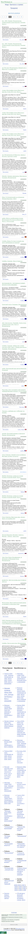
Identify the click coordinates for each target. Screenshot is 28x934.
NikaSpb (24, 193)
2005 (20, 886)
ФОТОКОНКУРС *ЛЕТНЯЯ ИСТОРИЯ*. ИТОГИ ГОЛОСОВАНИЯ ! (13, 284)
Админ (24, 108)
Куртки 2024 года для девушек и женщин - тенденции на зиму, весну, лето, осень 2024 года (21, 711)
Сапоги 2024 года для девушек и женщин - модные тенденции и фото (20, 800)
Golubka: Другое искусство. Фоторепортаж (14, 643)
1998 (24, 890)
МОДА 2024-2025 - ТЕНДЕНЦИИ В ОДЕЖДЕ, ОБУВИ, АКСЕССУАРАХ (12, 915)
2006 (16, 886)
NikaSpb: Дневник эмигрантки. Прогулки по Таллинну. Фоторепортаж (14, 176)
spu (23, 86)
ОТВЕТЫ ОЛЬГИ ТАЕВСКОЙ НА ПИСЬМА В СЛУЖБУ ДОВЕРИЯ (12, 918)
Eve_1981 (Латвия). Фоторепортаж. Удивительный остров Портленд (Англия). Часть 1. (13, 45)
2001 (24, 888)
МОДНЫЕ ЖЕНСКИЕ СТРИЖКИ (8, 921)
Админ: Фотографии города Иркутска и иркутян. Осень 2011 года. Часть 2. (13, 113)
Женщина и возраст (8, 861)
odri (23, 341)
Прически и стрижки (16, 4)
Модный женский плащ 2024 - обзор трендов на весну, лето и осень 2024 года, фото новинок (8, 772)
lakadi (22, 598)
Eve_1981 (22, 39)
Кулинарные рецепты (8, 844)
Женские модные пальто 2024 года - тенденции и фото (21, 786)
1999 (20, 890)
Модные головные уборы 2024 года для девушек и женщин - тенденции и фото (8, 711)
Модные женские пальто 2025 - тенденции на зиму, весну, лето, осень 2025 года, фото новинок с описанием (21, 694)
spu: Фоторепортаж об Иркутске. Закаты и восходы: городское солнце (13, 155)
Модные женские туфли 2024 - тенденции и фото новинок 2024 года (8, 799)
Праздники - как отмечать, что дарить (21, 845)
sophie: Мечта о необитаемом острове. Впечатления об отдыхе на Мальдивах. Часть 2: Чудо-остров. (12, 219)
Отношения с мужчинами (8, 827)
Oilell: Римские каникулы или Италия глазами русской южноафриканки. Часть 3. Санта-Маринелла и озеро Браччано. (14, 622)
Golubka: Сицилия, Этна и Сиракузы (12, 261)
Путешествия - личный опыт (8, 868)
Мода (7, 4)
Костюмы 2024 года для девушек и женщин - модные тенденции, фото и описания (21, 756)
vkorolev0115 (21, 553)
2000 (16, 890)
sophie (22, 237)
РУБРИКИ (14, 912)
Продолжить (5, 39)
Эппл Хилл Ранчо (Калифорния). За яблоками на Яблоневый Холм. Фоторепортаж (12, 559)
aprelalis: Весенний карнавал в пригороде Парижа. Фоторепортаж (13, 434)
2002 (20, 888)
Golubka (22, 257)
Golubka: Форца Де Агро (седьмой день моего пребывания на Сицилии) (13, 241)
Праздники (14, 8)
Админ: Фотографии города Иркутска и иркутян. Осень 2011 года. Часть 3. (13, 91)
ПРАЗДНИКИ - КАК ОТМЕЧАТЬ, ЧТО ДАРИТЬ (10, 919)
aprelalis (22, 450)
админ (24, 151)
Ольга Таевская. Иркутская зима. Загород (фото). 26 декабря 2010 (13, 517)
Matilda (22, 492)
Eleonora (22, 576)
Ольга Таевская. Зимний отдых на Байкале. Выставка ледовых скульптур (14, 455)
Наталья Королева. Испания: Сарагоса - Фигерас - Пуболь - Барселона (13, 535)
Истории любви (7, 836)
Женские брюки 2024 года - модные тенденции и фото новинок (21, 743)
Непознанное (21, 836)
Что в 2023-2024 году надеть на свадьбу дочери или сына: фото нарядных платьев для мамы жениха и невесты (21, 728)
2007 (23, 885)
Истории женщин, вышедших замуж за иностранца (21, 814)
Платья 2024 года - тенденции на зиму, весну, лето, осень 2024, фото (8, 755)
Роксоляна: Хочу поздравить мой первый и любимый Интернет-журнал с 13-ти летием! (14, 390)
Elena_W (24, 214)
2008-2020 (17, 885)
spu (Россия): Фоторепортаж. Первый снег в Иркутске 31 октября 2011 (14, 68)
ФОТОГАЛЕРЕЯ (23, 25)
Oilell (23, 639)
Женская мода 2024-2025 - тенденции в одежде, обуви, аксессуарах (8, 816)
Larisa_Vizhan (21, 429)
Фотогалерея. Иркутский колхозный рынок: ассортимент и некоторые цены (14, 603)
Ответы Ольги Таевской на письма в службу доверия (22, 871)
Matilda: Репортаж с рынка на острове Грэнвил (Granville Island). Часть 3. (12, 496)
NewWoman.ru (6, 2)
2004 (24, 886)
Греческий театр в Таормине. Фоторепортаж (14, 304)
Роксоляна (21, 407)
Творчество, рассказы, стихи (21, 828)
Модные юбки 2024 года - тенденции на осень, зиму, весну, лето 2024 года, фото (21, 771)
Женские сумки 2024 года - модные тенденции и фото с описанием (8, 787)
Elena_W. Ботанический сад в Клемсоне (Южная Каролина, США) (13, 197)
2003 (16, 888)
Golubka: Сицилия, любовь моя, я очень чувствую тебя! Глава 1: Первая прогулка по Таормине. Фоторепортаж (14, 347)
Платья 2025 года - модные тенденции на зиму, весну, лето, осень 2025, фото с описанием (8, 678)
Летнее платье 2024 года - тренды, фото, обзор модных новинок (9, 724)
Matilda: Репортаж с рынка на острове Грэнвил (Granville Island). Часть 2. (12, 476)
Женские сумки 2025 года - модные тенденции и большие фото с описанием (21, 678)
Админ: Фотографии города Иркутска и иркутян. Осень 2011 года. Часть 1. (13, 134)
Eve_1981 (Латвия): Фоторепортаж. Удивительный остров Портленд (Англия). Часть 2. (13, 22)
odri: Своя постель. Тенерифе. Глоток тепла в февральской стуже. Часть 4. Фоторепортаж (14, 324)
